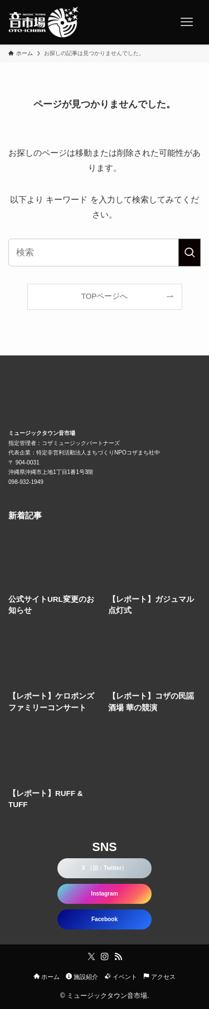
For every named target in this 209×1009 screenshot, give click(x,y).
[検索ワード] (104, 252)
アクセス (159, 976)
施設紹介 (82, 976)
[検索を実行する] (189, 252)
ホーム (46, 976)
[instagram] (105, 957)
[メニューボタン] (186, 22)
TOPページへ (104, 296)
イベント (121, 976)
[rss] (118, 957)
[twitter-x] (91, 957)
